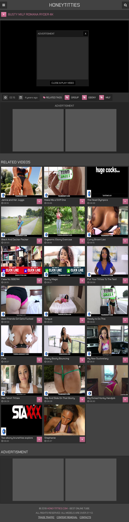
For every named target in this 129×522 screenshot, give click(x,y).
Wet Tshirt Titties (10, 398)
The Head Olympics (97, 199)
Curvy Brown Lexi (96, 239)
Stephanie (50, 437)
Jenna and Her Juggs (12, 199)
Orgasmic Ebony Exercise (58, 239)
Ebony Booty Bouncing (56, 358)
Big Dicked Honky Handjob (101, 398)
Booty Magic (51, 279)
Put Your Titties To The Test (102, 279)
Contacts (85, 517)
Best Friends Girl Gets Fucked (17, 318)
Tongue (48, 318)
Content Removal (67, 517)
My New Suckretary (97, 358)
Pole (3, 358)
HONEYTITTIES (64, 5)
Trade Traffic (46, 517)
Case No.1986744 (10, 279)
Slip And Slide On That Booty (59, 398)
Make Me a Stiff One (55, 199)
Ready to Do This (96, 318)
